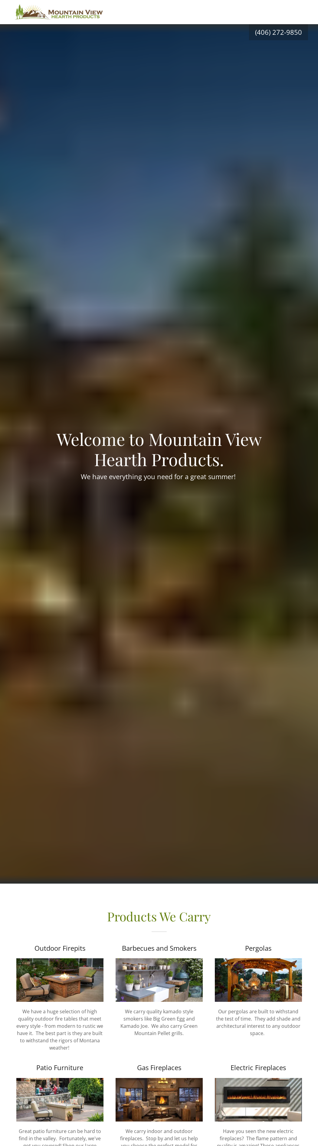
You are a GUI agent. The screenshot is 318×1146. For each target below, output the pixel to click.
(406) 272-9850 (278, 32)
